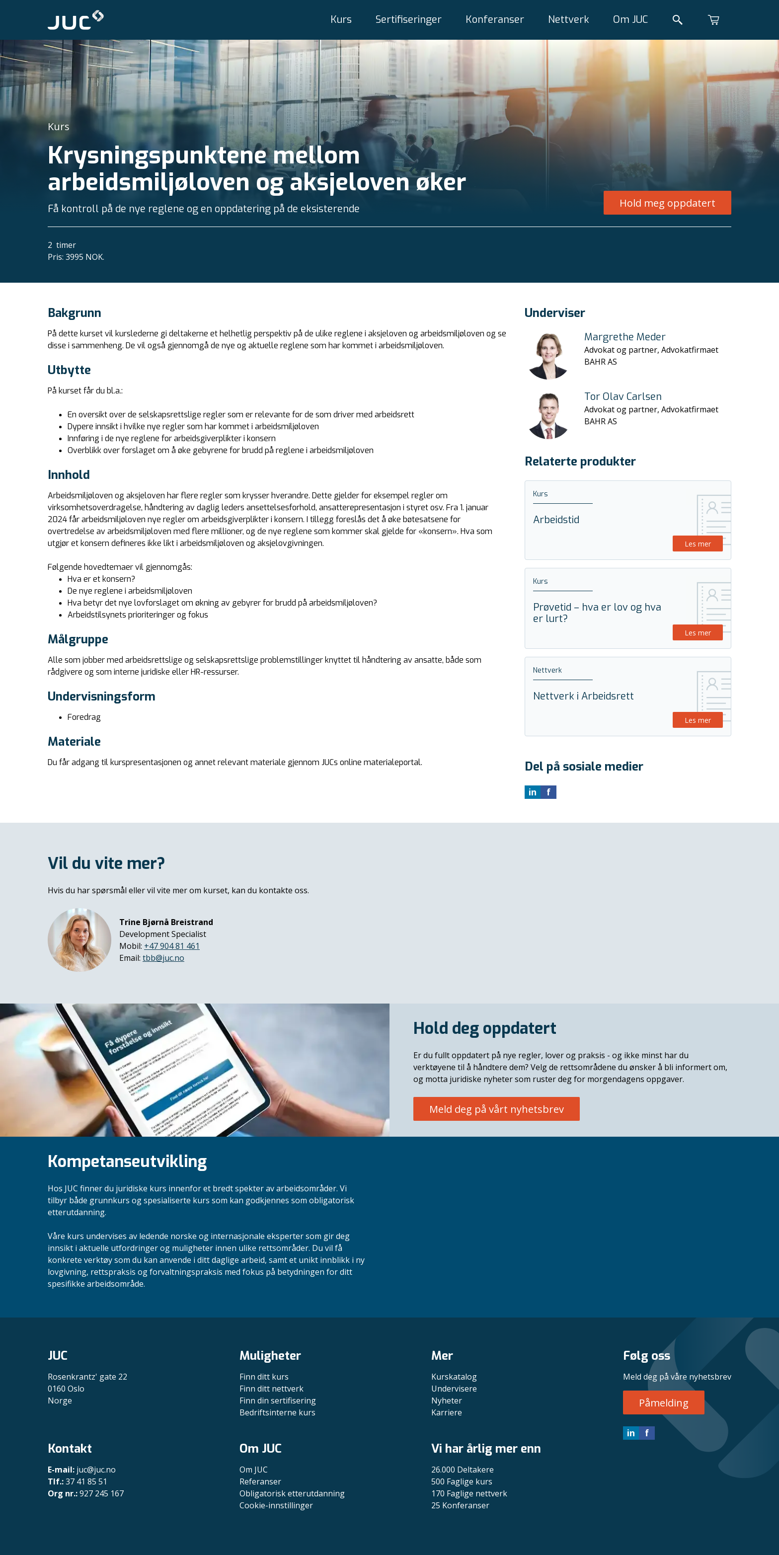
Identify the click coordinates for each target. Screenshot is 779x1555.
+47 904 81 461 (172, 945)
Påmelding (664, 1402)
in (631, 1433)
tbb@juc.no (163, 957)
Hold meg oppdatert (667, 203)
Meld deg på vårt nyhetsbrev (496, 1109)
